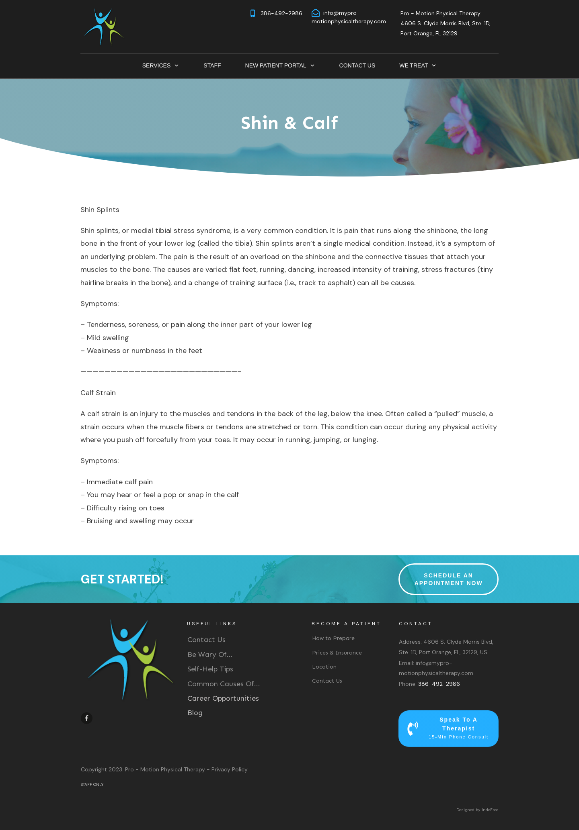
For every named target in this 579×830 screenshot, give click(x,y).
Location (324, 666)
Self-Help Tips (210, 669)
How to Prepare (333, 638)
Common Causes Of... (223, 683)
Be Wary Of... (210, 654)
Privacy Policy (229, 769)
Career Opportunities (223, 698)
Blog (195, 712)
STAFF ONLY (92, 784)
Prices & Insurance (337, 652)
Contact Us (206, 639)
